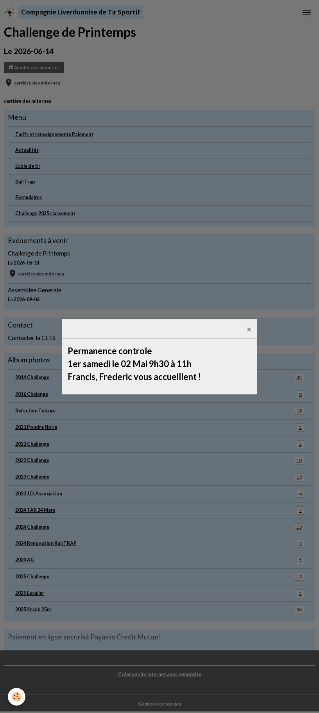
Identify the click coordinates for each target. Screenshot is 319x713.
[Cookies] (16, 697)
